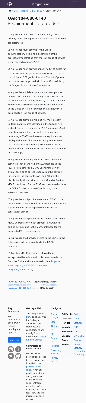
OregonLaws (40, 4)
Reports (55, 345)
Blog (53, 321)
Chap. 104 (25, 11)
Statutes (78, 322)
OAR (16, 11)
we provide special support (34, 366)
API (52, 333)
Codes (77, 314)
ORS (81, 335)
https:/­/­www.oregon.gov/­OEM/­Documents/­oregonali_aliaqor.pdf (34, 265)
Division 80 (37, 11)
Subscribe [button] (15, 339)
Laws (76, 331)
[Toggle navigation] (74, 4)
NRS (76, 327)
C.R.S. (77, 318)
